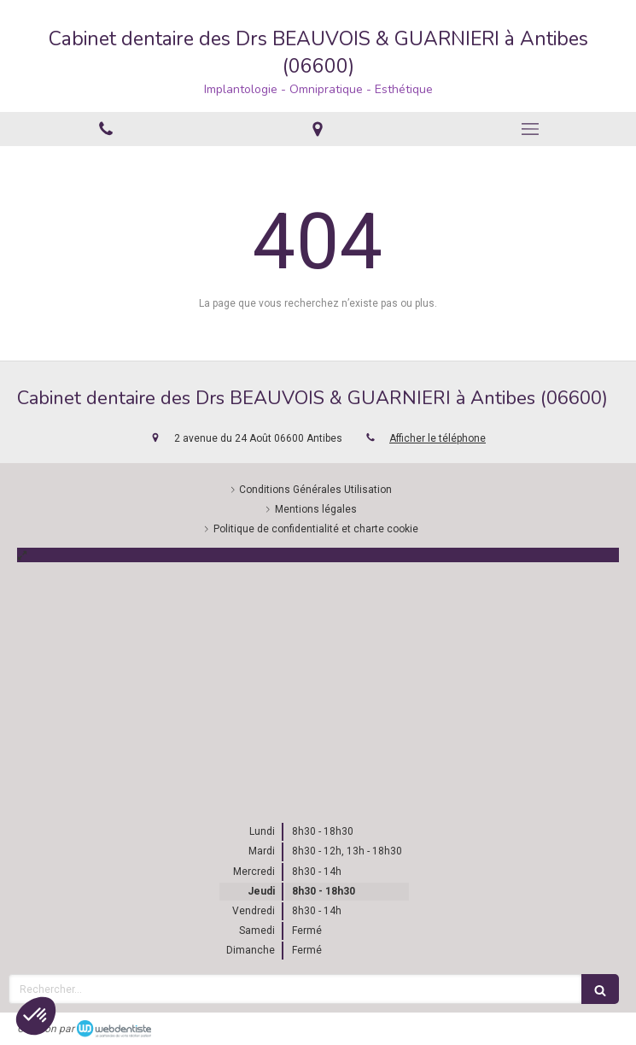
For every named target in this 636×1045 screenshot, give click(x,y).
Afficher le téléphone (437, 438)
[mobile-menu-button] (530, 129)
